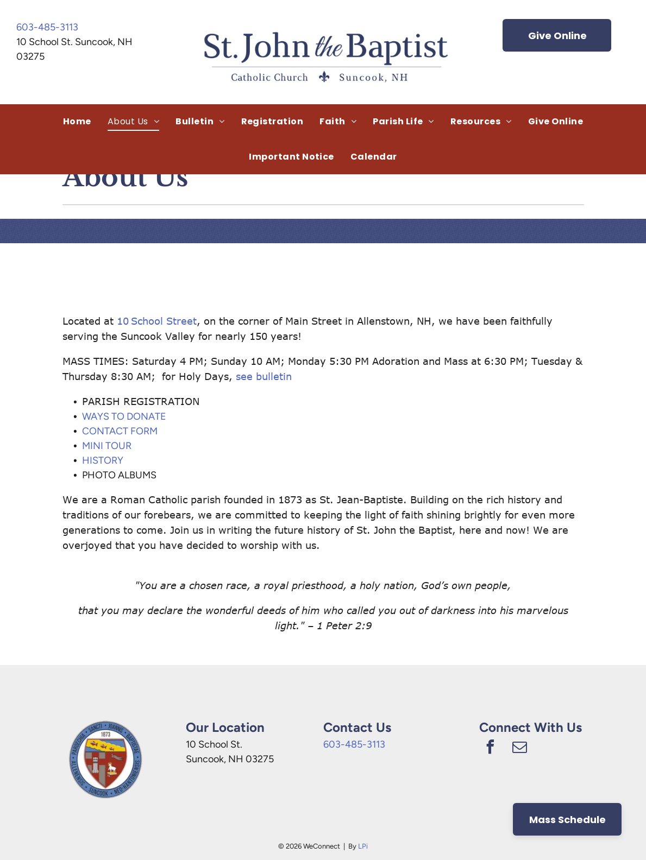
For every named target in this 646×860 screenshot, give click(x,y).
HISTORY (102, 460)
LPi (363, 846)
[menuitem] (77, 121)
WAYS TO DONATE (124, 416)
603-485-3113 (47, 27)
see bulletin (264, 376)
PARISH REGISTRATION (140, 401)
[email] (519, 748)
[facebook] (490, 748)
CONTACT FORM (120, 431)
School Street (164, 321)
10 (123, 321)
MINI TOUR (106, 446)
